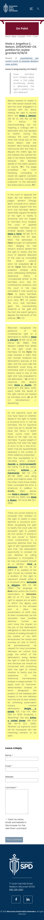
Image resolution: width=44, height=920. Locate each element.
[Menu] (31, 9)
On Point (21, 36)
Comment (11, 787)
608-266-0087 (16, 889)
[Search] (38, 9)
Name (9, 755)
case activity (11, 64)
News (14, 36)
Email (8, 766)
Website (9, 776)
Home (7, 36)
